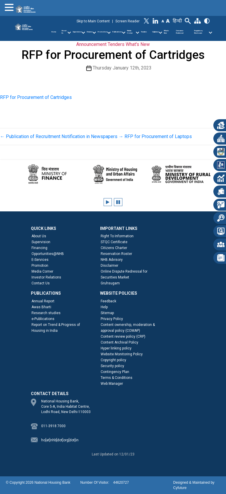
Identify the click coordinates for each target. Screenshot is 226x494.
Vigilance (155, 32)
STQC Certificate (114, 242)
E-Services (40, 260)
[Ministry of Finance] (47, 174)
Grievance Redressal (179, 32)
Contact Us (40, 283)
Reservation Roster (116, 254)
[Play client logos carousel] (108, 202)
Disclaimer (109, 265)
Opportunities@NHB (47, 254)
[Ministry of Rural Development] (179, 174)
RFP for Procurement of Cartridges (36, 97)
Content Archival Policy (119, 342)
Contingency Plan (115, 372)
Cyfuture (179, 488)
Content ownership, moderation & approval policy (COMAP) (128, 328)
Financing (39, 248)
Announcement (91, 44)
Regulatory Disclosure (198, 32)
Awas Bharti (41, 307)
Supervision (77, 32)
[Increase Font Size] (167, 20)
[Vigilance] (160, 32)
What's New (138, 44)
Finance (89, 32)
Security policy (112, 366)
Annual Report (42, 301)
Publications (117, 32)
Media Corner (130, 32)
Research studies (46, 313)
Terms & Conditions (116, 378)
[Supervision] (83, 32)
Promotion (102, 32)
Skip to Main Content (93, 21)
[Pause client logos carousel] (118, 202)
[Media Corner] (137, 32)
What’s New (166, 32)
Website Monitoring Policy (122, 354)
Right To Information (117, 236)
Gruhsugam (110, 283)
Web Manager (112, 384)
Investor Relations (46, 277)
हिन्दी (177, 21)
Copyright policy (113, 360)
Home (53, 32)
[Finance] (94, 32)
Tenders (144, 32)
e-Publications (42, 319)
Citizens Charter (114, 248)
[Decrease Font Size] (163, 21)
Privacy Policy (112, 319)
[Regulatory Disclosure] (210, 32)
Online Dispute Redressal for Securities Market (124, 274)
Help (104, 307)
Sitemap (107, 313)
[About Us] (69, 32)
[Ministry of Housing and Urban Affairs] (113, 174)
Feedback (108, 301)
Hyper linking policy (116, 348)
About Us (64, 32)
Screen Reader (127, 21)
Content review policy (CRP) (123, 336)
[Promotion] (109, 32)
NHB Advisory (112, 260)
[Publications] (124, 32)
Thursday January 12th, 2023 (122, 68)
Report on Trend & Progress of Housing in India (55, 328)
